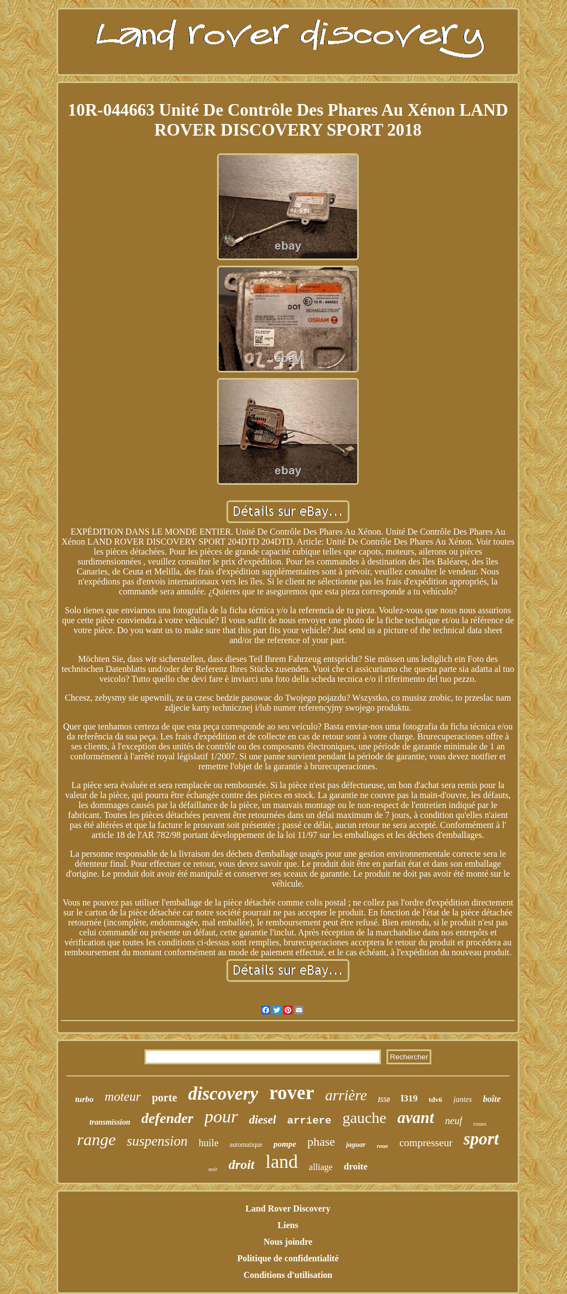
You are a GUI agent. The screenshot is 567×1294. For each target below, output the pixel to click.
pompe (285, 1144)
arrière (346, 1095)
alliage (321, 1167)
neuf (453, 1120)
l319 (409, 1098)
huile (209, 1142)
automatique (246, 1144)
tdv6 (435, 1099)
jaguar (355, 1144)
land (282, 1161)
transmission (109, 1122)
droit (242, 1164)
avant (416, 1117)
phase (321, 1141)
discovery (223, 1094)
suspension (157, 1140)
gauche (364, 1117)
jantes (462, 1099)
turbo (84, 1099)
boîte (492, 1099)
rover (291, 1093)
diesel (262, 1119)
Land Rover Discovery (287, 1208)
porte (164, 1097)
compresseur (425, 1142)
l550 (384, 1100)
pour (221, 1116)
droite (356, 1166)
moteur (123, 1097)
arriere (309, 1121)
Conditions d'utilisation (288, 1275)
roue (382, 1145)
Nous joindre (288, 1241)
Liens (287, 1225)
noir (213, 1169)
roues (480, 1123)
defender (167, 1118)
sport (481, 1138)
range (96, 1139)
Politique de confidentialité (287, 1258)
